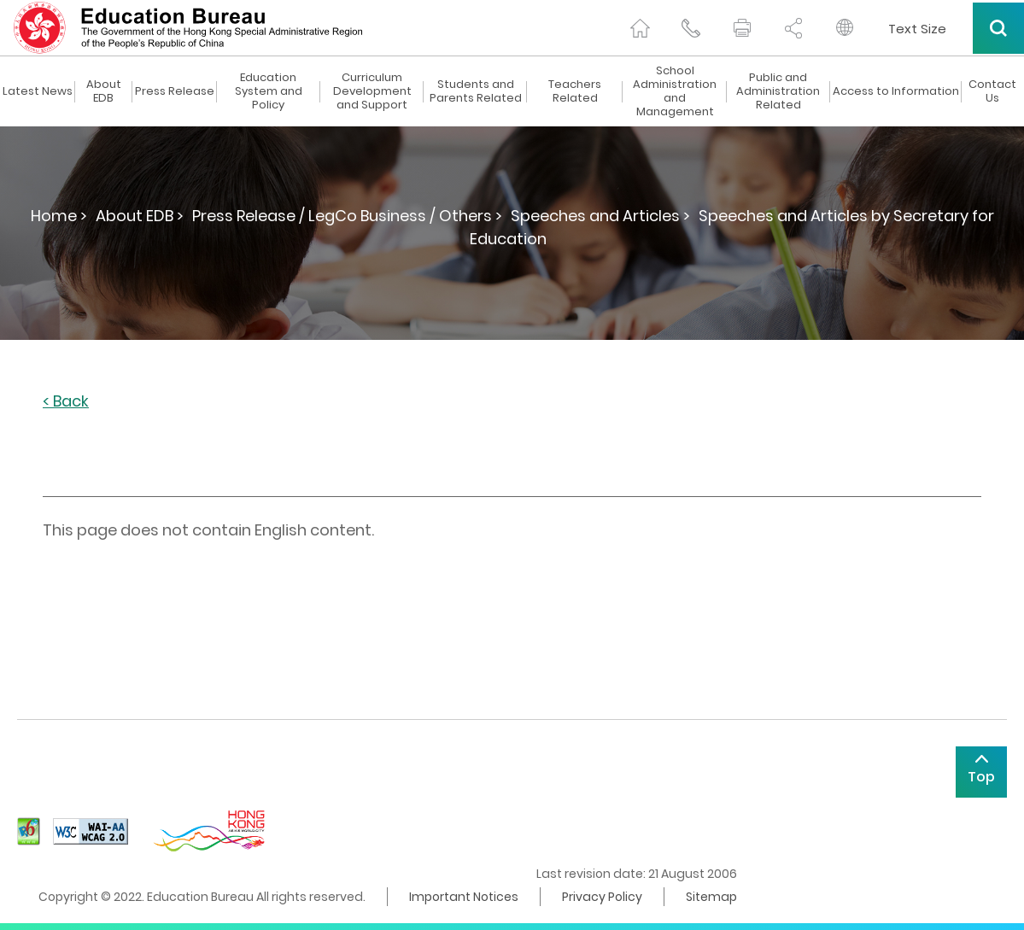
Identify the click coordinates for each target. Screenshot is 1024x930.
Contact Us (992, 91)
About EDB (103, 91)
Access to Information (896, 91)
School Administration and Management (675, 91)
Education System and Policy (268, 91)
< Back (66, 402)
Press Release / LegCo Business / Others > (347, 215)
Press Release (174, 91)
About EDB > (140, 215)
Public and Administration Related (778, 91)
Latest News (38, 91)
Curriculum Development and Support (372, 91)
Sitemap (711, 896)
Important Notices (463, 896)
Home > (59, 215)
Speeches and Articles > (600, 215)
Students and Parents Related (476, 91)
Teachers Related (574, 91)
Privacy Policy (602, 896)
